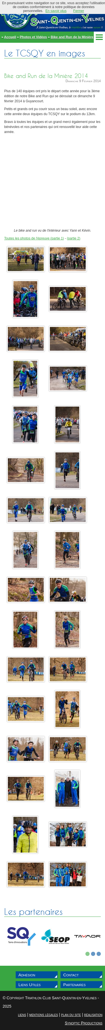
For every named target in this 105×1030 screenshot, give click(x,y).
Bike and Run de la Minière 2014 (76, 37)
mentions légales (43, 1014)
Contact (71, 974)
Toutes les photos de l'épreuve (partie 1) (34, 238)
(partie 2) (73, 238)
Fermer (78, 11)
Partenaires (74, 984)
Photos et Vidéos (33, 37)
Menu (99, 37)
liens (22, 1014)
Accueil (10, 37)
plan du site (71, 1014)
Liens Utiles (29, 984)
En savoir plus (55, 11)
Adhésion (26, 974)
